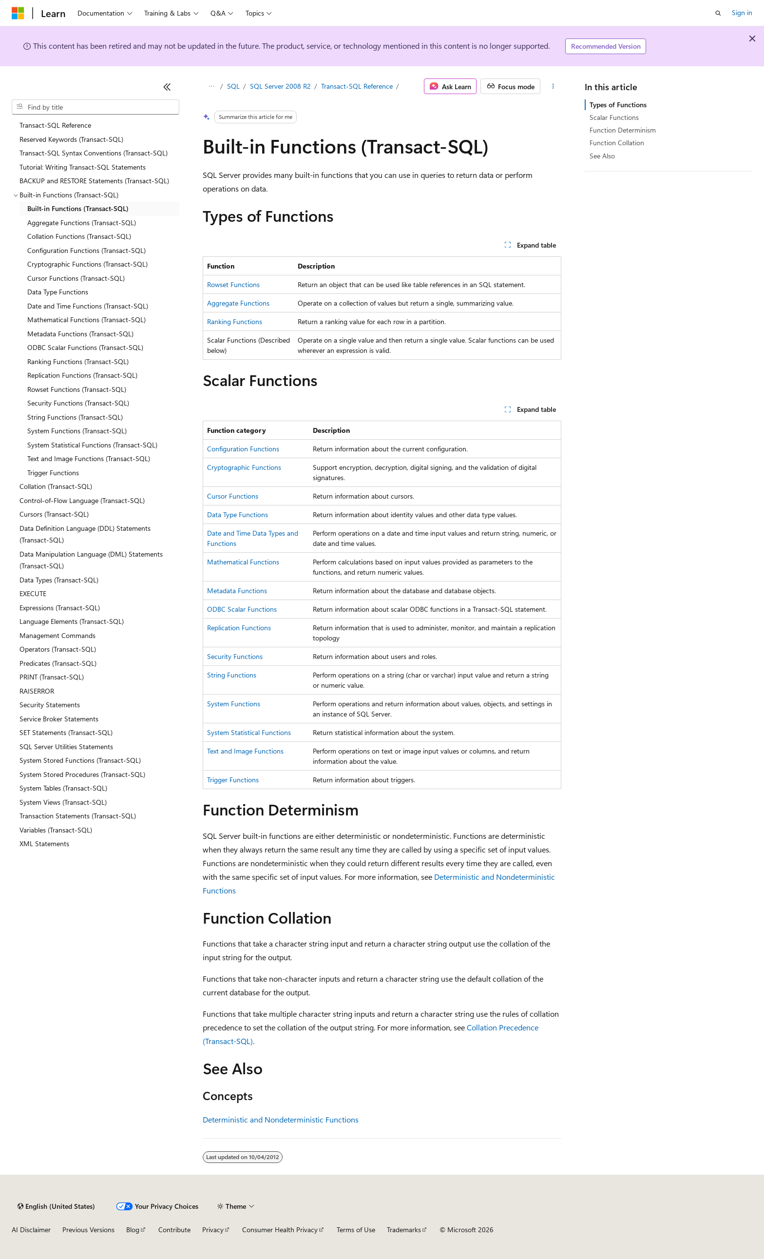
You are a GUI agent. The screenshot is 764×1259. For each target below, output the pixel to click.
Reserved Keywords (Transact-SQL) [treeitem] (71, 139)
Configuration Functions (243, 448)
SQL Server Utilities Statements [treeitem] (66, 746)
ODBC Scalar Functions (242, 609)
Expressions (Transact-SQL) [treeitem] (59, 607)
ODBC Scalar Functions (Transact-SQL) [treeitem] (85, 347)
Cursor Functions (232, 496)
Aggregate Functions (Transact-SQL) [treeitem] (81, 222)
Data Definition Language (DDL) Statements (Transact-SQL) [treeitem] (85, 534)
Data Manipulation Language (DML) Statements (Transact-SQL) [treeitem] (91, 560)
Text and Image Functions (245, 750)
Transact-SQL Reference (357, 86)
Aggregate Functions (238, 303)
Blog (132, 1229)
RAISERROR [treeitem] (36, 691)
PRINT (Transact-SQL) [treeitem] (51, 676)
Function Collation (617, 142)
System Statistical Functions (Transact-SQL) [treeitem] (92, 444)
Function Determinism (623, 130)
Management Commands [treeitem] (57, 635)
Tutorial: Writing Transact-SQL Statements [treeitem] (82, 167)
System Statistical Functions (249, 732)
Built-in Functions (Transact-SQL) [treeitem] (78, 208)
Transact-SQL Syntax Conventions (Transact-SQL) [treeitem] (93, 152)
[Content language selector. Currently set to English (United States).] (56, 1206)
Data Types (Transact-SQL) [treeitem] (58, 579)
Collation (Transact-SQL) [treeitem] (55, 486)
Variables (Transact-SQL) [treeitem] (55, 829)
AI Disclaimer (31, 1229)
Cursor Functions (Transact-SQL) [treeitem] (76, 278)
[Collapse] (167, 87)
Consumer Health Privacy (280, 1229)
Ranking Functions (234, 321)
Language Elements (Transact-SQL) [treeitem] (71, 621)
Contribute (174, 1229)
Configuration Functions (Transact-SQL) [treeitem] (86, 250)
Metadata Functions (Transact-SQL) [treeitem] (80, 333)
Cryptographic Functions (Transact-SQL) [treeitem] (87, 264)
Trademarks (404, 1229)
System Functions (233, 703)
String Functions (231, 674)
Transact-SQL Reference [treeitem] (55, 125)
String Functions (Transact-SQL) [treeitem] (75, 417)
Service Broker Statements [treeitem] (58, 718)
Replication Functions (239, 627)
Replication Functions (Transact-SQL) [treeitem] (82, 375)
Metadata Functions (237, 590)
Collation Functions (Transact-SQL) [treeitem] (79, 236)
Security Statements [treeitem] (49, 704)
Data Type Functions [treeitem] (57, 291)
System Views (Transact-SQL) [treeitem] (63, 802)
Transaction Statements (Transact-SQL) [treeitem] (77, 815)
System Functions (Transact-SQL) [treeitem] (77, 430)
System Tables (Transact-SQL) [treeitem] (63, 788)
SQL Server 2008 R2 (280, 86)
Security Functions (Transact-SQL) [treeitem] (78, 402)
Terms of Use (356, 1229)
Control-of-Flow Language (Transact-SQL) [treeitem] (82, 500)
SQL (233, 86)
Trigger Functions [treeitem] (53, 472)
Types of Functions (618, 104)
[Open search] (718, 13)
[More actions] (552, 86)
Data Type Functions (237, 514)
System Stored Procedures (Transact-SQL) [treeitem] (82, 774)
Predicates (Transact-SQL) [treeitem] (57, 663)
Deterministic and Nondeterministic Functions (281, 1119)
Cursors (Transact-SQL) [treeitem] (54, 514)
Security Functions (235, 656)
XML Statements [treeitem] (44, 843)
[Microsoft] (18, 13)
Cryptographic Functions (244, 467)
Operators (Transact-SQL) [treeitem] (57, 649)
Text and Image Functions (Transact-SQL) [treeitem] (88, 458)
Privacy (213, 1229)
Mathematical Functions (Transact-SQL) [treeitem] (86, 319)
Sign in (742, 12)
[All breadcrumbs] (211, 86)
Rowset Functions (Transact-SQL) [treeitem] (76, 389)
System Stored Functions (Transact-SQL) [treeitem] (80, 760)
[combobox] (95, 107)
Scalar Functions (614, 117)
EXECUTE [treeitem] (32, 593)
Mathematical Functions (243, 561)
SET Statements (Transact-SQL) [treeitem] (66, 732)
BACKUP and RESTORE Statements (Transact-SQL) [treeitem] (94, 180)
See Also (602, 155)
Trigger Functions (233, 779)
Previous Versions (88, 1229)
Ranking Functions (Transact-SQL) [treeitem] (78, 361)
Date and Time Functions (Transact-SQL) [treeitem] (87, 305)
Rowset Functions (233, 284)
